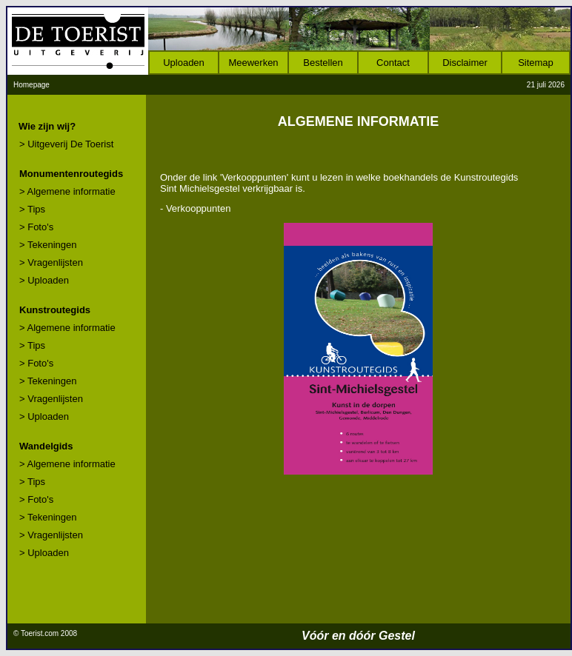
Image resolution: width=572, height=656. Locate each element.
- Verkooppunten (195, 208)
